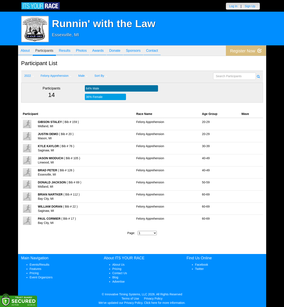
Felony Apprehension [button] (56, 75)
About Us (118, 264)
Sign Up (250, 6)
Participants (46, 51)
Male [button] (83, 75)
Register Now (246, 50)
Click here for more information (164, 302)
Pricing (34, 273)
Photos (86, 51)
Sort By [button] (100, 75)
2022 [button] (29, 75)
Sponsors (143, 51)
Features (35, 269)
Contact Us (119, 273)
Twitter (199, 269)
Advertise (118, 281)
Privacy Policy (153, 298)
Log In (233, 6)
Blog (115, 277)
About (26, 51)
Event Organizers (41, 277)
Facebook (201, 264)
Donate (123, 51)
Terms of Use (130, 298)
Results (69, 51)
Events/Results (39, 264)
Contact (164, 51)
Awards (105, 51)
